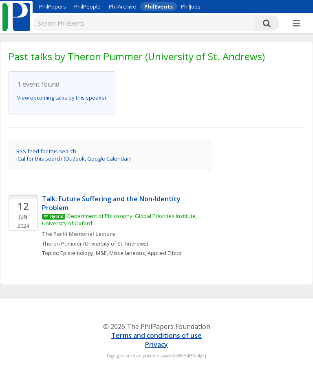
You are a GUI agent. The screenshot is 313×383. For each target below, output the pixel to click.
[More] (296, 23)
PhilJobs (191, 6)
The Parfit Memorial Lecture (78, 233)
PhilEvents (158, 6)
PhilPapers (52, 6)
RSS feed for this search (46, 151)
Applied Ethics (165, 253)
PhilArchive (122, 6)
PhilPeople (87, 6)
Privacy (156, 344)
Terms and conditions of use (156, 335)
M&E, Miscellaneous (120, 253)
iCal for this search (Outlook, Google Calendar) (73, 158)
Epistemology (76, 253)
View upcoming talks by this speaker (62, 97)
